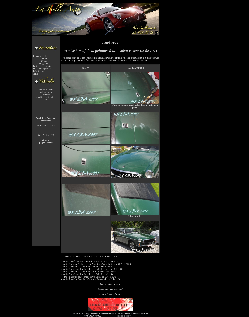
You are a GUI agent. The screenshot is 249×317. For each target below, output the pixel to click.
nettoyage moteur (43, 63)
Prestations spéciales (42, 69)
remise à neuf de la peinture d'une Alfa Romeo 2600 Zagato (89, 272)
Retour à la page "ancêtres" (110, 289)
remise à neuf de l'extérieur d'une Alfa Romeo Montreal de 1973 (91, 279)
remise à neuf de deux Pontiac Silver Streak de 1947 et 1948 (89, 277)
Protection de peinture (43, 66)
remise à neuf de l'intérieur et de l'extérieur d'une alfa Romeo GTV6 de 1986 (97, 264)
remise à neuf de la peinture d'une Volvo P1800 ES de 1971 (89, 266)
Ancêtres (46, 94)
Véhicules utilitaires (46, 97)
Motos (46, 100)
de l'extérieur (41, 58)
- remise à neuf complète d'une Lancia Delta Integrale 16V (87, 274)
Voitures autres (46, 92)
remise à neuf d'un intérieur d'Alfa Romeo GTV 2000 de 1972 (90, 261)
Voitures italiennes (46, 89)
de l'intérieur (41, 61)
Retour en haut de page (110, 284)
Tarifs (35, 74)
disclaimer (46, 121)
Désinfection (38, 71)
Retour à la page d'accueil (110, 294)
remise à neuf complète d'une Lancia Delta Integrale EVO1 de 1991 (93, 269)
